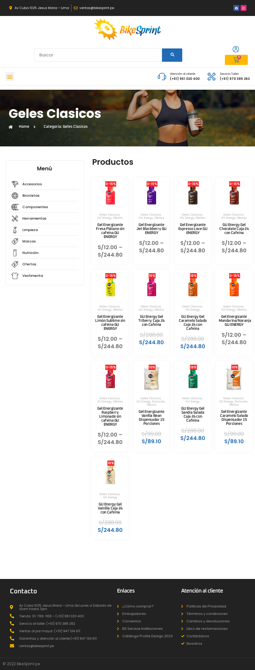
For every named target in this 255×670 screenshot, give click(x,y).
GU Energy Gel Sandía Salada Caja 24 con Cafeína (192, 414)
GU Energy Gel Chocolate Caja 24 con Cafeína (234, 229)
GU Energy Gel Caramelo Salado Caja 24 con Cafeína (193, 323)
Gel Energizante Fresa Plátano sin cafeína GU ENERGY (110, 231)
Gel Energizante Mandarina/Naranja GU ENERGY (235, 321)
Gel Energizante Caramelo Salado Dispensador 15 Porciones (234, 418)
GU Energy (105, 218)
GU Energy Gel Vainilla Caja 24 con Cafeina (110, 508)
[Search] (172, 55)
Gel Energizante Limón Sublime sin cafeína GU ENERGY (110, 323)
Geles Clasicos (109, 215)
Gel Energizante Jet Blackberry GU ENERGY (151, 229)
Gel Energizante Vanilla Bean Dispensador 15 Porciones (151, 418)
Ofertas (118, 218)
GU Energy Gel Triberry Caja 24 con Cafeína (151, 321)
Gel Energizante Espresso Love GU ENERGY (193, 229)
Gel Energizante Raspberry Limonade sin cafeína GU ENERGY (110, 417)
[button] (9, 76)
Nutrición (158, 402)
